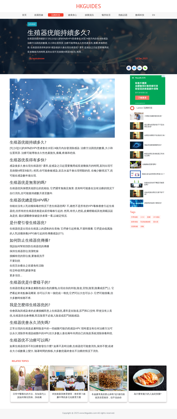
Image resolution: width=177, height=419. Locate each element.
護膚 (148, 217)
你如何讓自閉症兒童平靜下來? (154, 193)
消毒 (142, 226)
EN (153, 15)
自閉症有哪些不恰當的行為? (154, 135)
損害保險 (134, 222)
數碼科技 (139, 15)
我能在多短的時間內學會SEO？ (153, 174)
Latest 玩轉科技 (144, 107)
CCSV (142, 217)
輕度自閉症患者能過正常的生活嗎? (154, 155)
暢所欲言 (106, 15)
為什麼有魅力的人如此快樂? (147, 393)
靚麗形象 (38, 15)
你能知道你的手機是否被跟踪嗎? (154, 184)
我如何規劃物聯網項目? (153, 145)
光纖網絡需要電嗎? (149, 164)
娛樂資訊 (89, 15)
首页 (24, 15)
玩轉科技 (55, 15)
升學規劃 (134, 217)
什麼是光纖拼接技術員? (153, 116)
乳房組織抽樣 (145, 222)
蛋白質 (155, 222)
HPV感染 (156, 217)
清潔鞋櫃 (134, 226)
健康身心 (72, 15)
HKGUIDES (88, 6)
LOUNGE (32, 24)
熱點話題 (123, 15)
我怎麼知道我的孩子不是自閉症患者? (154, 126)
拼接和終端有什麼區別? (153, 203)
